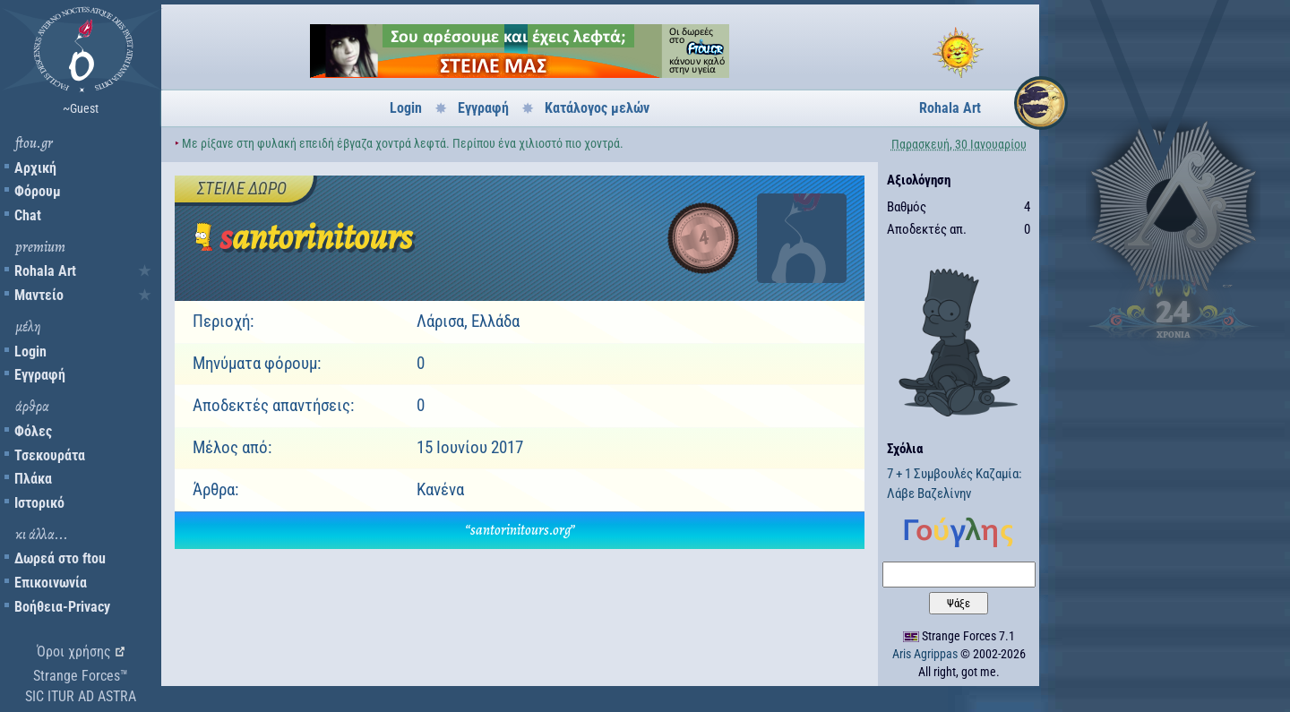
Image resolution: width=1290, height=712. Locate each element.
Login (30, 351)
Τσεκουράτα (49, 455)
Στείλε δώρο (242, 188)
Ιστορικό (39, 502)
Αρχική (35, 167)
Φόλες (33, 431)
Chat (27, 215)
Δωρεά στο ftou (60, 558)
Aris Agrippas (925, 654)
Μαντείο (39, 295)
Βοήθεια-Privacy (62, 606)
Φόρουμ (37, 191)
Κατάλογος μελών (597, 107)
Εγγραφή (39, 374)
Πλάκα (33, 478)
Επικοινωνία (50, 582)
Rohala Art (45, 270)
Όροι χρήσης (74, 651)
